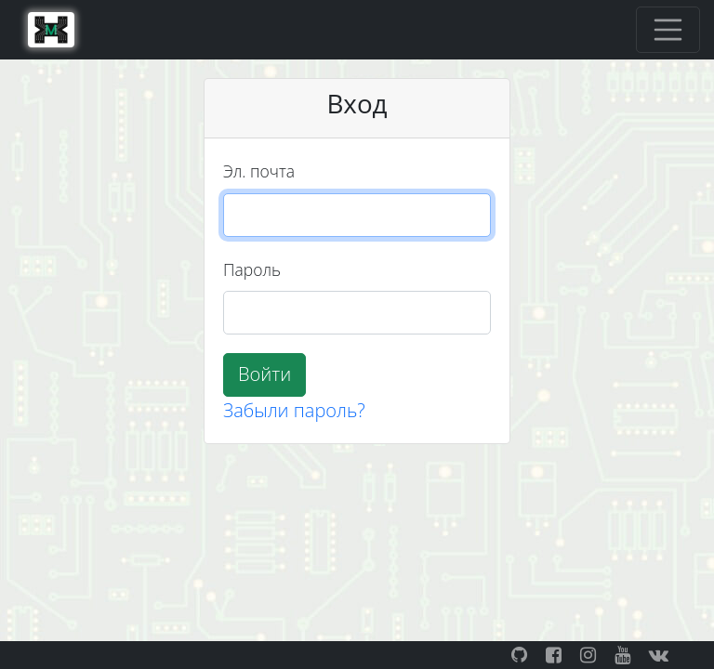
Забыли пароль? (294, 410)
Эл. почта (259, 171)
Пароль (252, 269)
